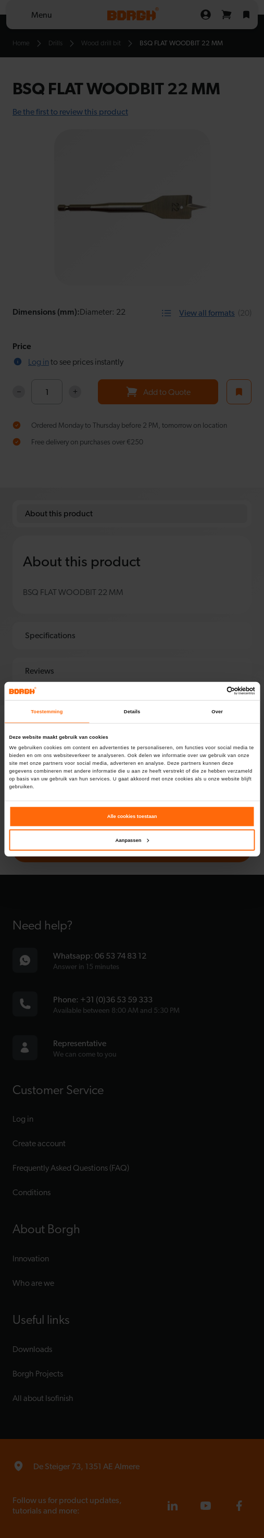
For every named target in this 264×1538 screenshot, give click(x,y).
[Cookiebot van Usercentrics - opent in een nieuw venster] (209, 691)
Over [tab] (217, 711)
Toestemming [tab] (46, 711)
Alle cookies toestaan (132, 816)
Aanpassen (132, 840)
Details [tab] (132, 711)
